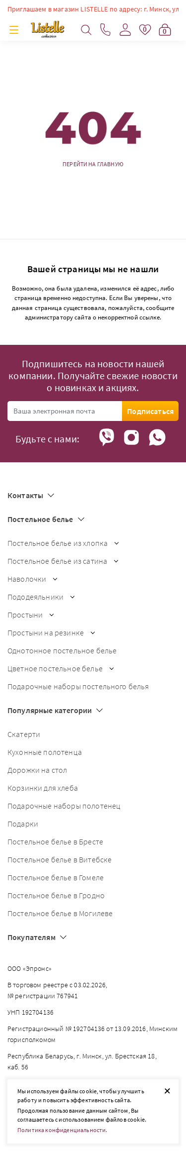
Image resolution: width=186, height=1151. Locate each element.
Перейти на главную (93, 164)
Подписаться (150, 411)
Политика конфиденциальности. (62, 1130)
